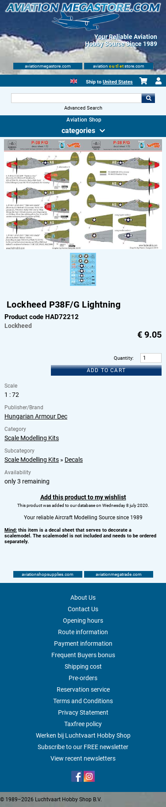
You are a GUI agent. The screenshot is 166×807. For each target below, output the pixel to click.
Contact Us (83, 609)
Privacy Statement (83, 712)
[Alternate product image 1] (83, 286)
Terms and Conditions (83, 700)
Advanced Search (83, 108)
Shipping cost (83, 666)
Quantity (123, 358)
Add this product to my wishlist (83, 497)
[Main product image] (83, 247)
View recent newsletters (83, 758)
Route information (83, 632)
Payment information (83, 643)
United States (118, 82)
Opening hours (83, 620)
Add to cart (106, 370)
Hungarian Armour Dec (35, 416)
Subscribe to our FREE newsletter (83, 746)
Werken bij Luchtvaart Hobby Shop (83, 735)
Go (148, 98)
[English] (73, 80)
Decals (74, 459)
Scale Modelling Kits (31, 438)
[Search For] (76, 98)
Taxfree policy (83, 723)
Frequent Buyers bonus (83, 655)
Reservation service (83, 689)
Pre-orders (83, 677)
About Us (83, 597)
